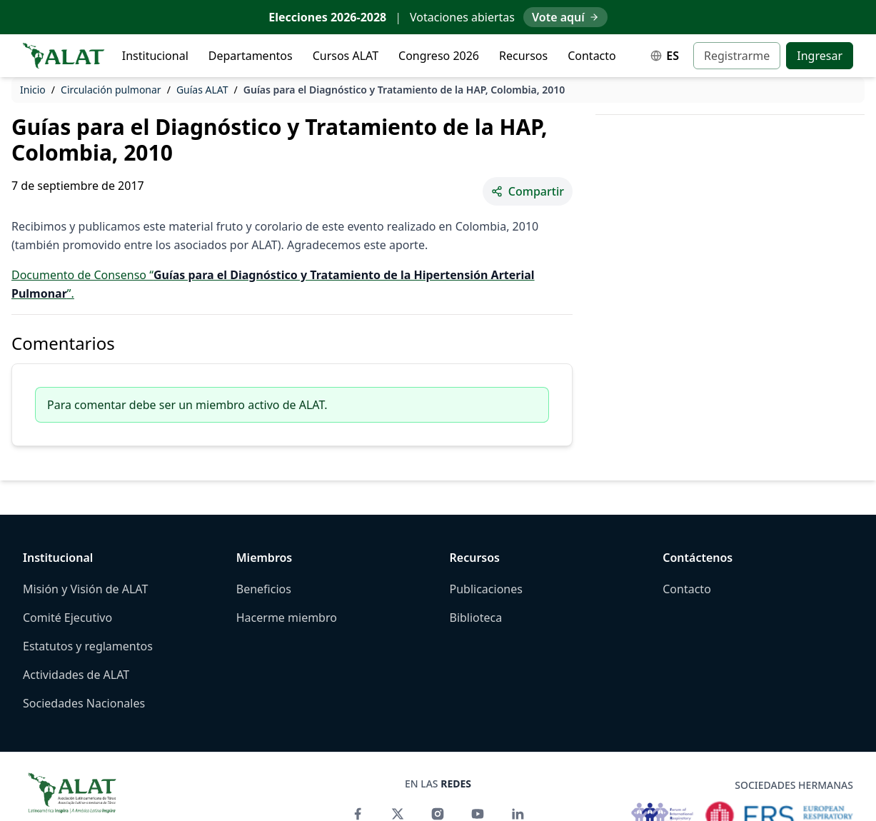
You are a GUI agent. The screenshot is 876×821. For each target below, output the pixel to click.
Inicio (33, 89)
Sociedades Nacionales (84, 703)
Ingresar (819, 56)
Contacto (592, 56)
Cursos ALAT (345, 56)
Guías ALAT (202, 89)
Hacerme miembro (286, 617)
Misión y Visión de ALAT (85, 589)
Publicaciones (486, 589)
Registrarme (737, 56)
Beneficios (263, 589)
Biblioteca (476, 617)
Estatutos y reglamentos (88, 646)
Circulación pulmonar (111, 89)
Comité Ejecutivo (67, 617)
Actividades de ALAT (76, 675)
